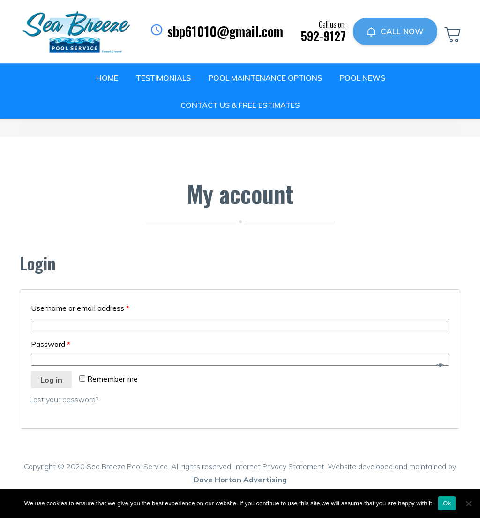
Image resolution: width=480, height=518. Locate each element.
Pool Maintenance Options (265, 78)
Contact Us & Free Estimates (240, 105)
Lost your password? (64, 399)
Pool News (362, 78)
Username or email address (80, 308)
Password (50, 344)
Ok (447, 503)
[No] (468, 503)
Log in (51, 379)
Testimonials (163, 78)
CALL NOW (395, 31)
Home (107, 78)
